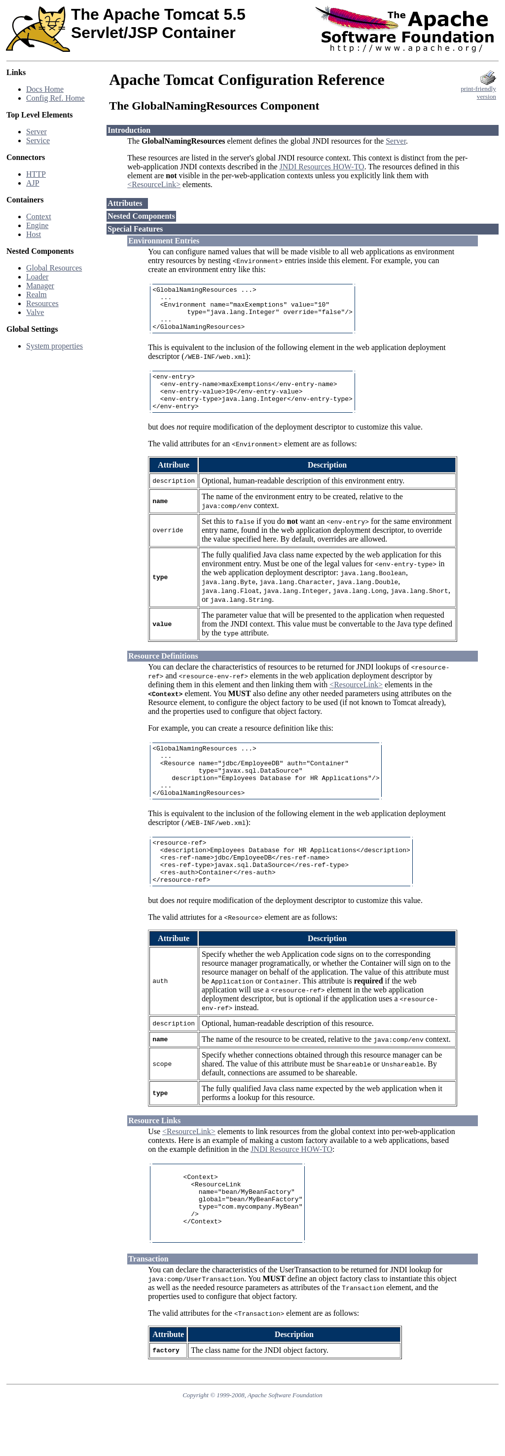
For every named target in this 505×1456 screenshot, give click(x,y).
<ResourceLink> (153, 184)
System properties (54, 346)
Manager (40, 285)
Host (33, 234)
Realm (36, 294)
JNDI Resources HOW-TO (322, 166)
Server (36, 131)
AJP (32, 183)
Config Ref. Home (55, 98)
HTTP (36, 174)
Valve (35, 312)
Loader (37, 277)
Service (38, 140)
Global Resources (54, 268)
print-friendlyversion (478, 89)
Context (38, 216)
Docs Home (45, 89)
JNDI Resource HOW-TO (291, 1185)
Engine (37, 225)
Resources (42, 303)
